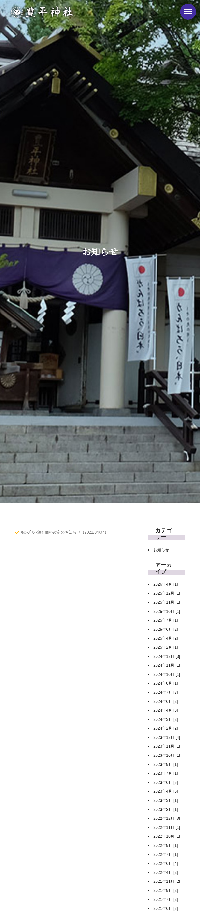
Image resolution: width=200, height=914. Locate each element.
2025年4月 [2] (165, 638)
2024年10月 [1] (166, 674)
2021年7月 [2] (165, 900)
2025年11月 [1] (166, 602)
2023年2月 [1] (165, 809)
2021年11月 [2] (166, 881)
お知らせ (161, 550)
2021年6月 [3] (165, 908)
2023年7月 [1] (165, 773)
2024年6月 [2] (165, 701)
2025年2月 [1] (165, 647)
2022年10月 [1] (166, 836)
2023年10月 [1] (166, 755)
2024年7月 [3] (165, 692)
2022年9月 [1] (165, 845)
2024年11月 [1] (166, 665)
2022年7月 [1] (165, 854)
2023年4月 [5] (165, 791)
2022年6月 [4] (165, 863)
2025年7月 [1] (165, 620)
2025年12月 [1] (166, 593)
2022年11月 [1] (166, 827)
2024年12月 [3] (166, 656)
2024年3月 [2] (165, 719)
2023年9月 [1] (165, 764)
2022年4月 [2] (165, 872)
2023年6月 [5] (165, 782)
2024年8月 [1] (165, 683)
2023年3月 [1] (165, 800)
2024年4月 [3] (165, 710)
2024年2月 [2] (165, 728)
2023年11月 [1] (166, 746)
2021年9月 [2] (165, 890)
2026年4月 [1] (165, 584)
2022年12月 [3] (166, 818)
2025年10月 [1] (166, 611)
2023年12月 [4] (166, 737)
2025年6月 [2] (165, 629)
